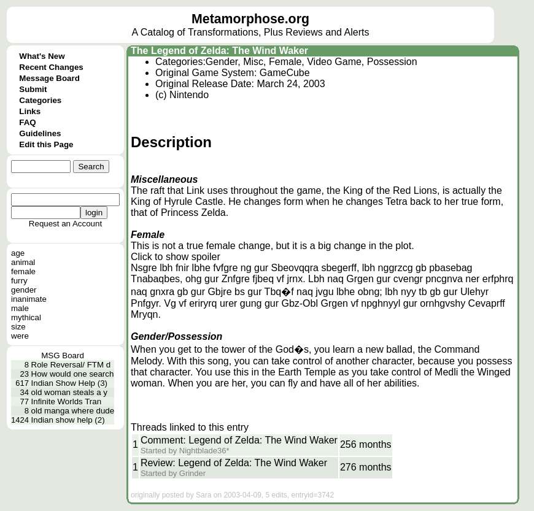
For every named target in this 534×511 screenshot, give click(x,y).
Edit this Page (46, 144)
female (23, 271)
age (18, 253)
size (18, 326)
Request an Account (65, 223)
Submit (33, 89)
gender (24, 289)
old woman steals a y (69, 392)
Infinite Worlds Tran (66, 401)
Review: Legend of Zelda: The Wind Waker (234, 463)
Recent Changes (51, 67)
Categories (40, 100)
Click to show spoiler (175, 257)
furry (19, 280)
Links (30, 111)
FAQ (27, 122)
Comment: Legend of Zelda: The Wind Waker (239, 440)
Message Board (49, 78)
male (20, 308)
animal (23, 262)
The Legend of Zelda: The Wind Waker (219, 50)
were (20, 335)
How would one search (72, 373)
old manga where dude (73, 410)
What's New (41, 56)
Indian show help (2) (68, 420)
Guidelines (40, 133)
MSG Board (62, 355)
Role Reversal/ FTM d (71, 364)
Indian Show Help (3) (69, 383)
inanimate (29, 299)
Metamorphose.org (250, 19)
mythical (26, 317)
